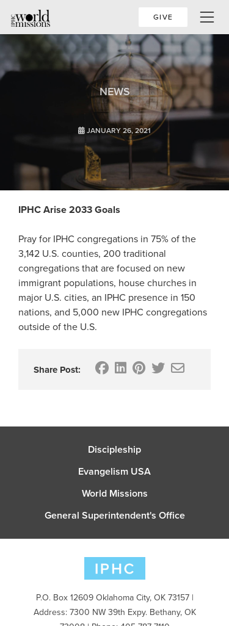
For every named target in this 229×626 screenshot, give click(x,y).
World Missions (115, 493)
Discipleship (114, 450)
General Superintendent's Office (115, 515)
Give (163, 17)
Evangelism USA (114, 472)
